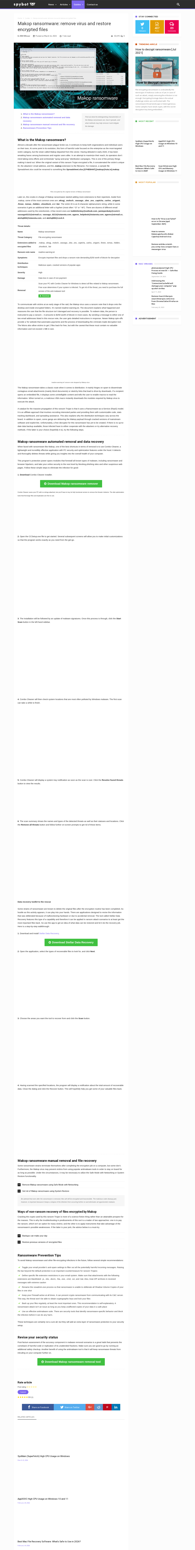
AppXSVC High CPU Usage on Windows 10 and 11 (69, 1451)
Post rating (22, 1387)
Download (44, 296)
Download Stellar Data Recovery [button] (71, 942)
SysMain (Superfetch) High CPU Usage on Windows (34, 1451)
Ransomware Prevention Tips (37, 128)
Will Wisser (25, 36)
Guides (27, 18)
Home (20, 18)
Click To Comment (71, 1473)
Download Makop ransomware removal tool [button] (71, 1362)
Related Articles (26, 1417)
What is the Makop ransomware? (39, 114)
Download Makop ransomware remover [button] (71, 484)
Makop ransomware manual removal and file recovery (49, 125)
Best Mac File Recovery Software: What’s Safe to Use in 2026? (107, 1453)
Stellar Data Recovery (49, 934)
